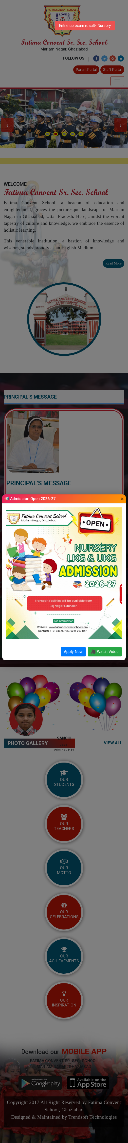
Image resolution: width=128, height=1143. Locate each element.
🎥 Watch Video (105, 651)
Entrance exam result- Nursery (85, 25)
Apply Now (73, 651)
